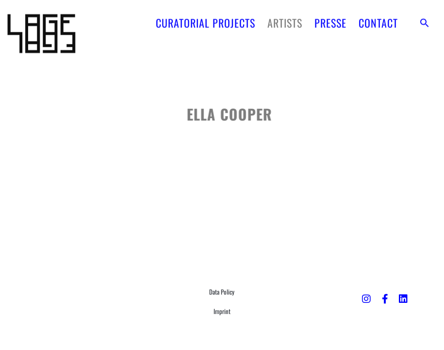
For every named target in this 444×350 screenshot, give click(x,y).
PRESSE (330, 20)
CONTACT (378, 20)
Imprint (222, 311)
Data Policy (221, 292)
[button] (424, 20)
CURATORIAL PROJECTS (205, 20)
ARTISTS (284, 20)
